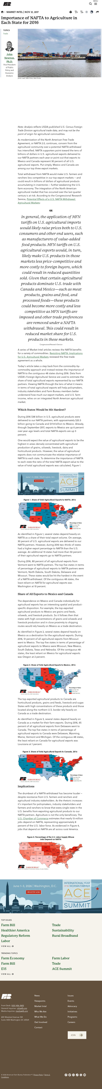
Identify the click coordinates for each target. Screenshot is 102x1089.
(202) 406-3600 (17, 1005)
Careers (71, 1022)
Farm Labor (60, 958)
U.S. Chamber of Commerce (33, 818)
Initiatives (72, 1011)
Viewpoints (39, 1000)
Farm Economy (12, 958)
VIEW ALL (7, 946)
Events (71, 1000)
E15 (4, 968)
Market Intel (15, 12)
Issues (71, 995)
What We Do (40, 1016)
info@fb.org (22, 1008)
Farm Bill (8, 925)
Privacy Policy (38, 1075)
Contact (38, 1027)
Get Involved (40, 1022)
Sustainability (63, 930)
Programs (72, 1016)
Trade (5, 34)
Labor (5, 941)
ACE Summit (62, 968)
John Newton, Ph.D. (9, 58)
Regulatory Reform (15, 935)
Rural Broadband (65, 935)
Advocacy (72, 1006)
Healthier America (15, 930)
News (37, 995)
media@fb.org (22, 1011)
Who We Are (40, 1011)
